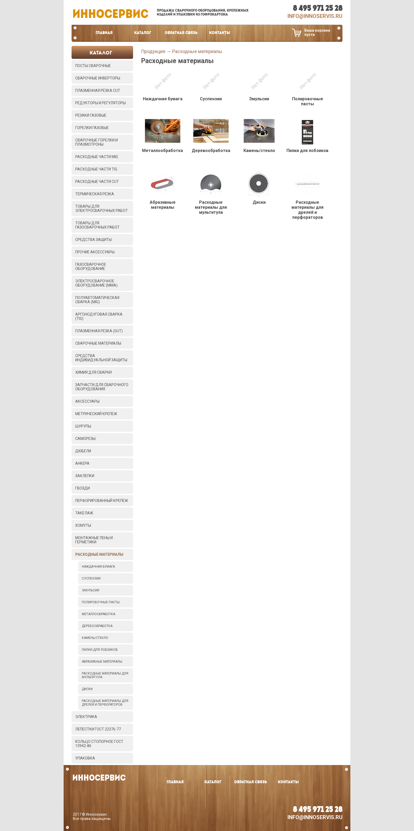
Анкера (82, 463)
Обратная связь (181, 33)
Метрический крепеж (96, 414)
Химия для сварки (93, 372)
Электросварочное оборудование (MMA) (96, 283)
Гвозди (82, 488)
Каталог (142, 33)
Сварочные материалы (98, 343)
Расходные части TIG (96, 169)
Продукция (153, 51)
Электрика (86, 717)
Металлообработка (98, 614)
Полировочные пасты (101, 602)
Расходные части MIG (96, 157)
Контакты (219, 33)
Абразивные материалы (102, 661)
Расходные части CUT (97, 181)
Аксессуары (87, 401)
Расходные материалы (99, 554)
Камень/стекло (95, 638)
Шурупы (83, 426)
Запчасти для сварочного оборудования (101, 387)
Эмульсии (90, 590)
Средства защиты (93, 240)
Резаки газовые (90, 115)
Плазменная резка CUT (97, 90)
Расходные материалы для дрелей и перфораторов (105, 702)
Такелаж (84, 513)
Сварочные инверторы (97, 78)
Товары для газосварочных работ (97, 225)
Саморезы (85, 438)
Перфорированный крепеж (101, 500)
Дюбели (83, 451)
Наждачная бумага (98, 566)
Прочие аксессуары (95, 252)
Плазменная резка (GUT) (99, 331)
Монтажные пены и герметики (94, 540)
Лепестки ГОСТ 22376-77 (98, 729)
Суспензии (91, 578)
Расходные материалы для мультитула (105, 675)
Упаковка (85, 758)
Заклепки (84, 476)
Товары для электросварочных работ (101, 208)
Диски (87, 689)
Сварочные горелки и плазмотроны (96, 142)
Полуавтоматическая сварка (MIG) (97, 300)
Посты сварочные (93, 66)
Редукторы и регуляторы (100, 103)
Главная (104, 33)
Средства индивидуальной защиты (101, 358)
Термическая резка (94, 194)
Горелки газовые (92, 128)
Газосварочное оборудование (90, 266)
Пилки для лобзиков (100, 650)
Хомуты (83, 525)
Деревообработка (97, 626)
